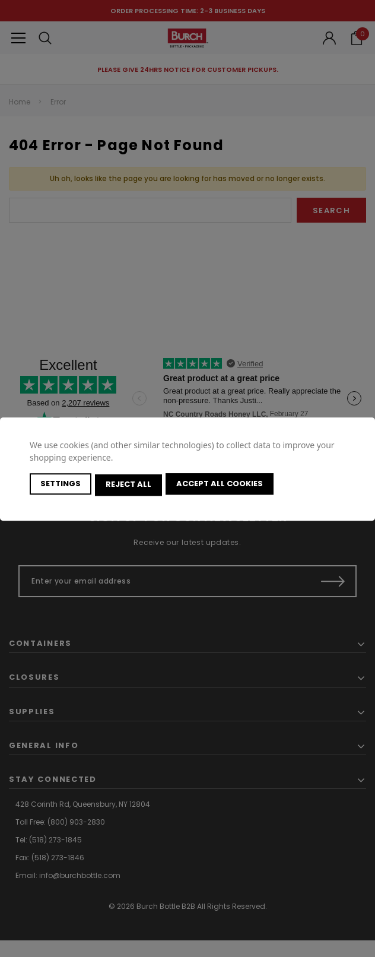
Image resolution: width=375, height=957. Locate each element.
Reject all (129, 484)
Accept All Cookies (222, 484)
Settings (60, 484)
